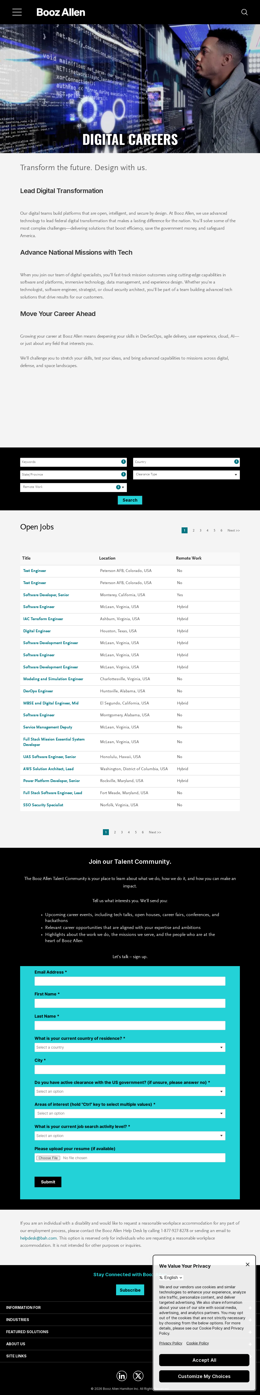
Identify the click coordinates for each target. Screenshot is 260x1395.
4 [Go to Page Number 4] (207, 531)
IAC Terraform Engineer (43, 619)
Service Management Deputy (47, 727)
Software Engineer (38, 607)
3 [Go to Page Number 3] (200, 531)
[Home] (61, 12)
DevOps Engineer (38, 691)
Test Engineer (34, 571)
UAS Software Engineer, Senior (49, 757)
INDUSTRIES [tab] (17, 1319)
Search (130, 500)
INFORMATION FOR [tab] (23, 1307)
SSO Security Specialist (43, 805)
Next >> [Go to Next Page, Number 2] (234, 531)
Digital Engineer (37, 631)
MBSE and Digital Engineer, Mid (51, 703)
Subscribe (130, 1290)
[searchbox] (147, 475)
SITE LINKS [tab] (16, 1356)
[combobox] (73, 462)
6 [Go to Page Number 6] (221, 531)
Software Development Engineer (50, 643)
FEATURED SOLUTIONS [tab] (27, 1332)
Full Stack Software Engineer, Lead (52, 793)
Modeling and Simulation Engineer (53, 679)
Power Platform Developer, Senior (51, 781)
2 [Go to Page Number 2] (193, 531)
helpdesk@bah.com (38, 1238)
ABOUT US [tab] (15, 1344)
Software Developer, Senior (46, 595)
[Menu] (17, 12)
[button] (244, 12)
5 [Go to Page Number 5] (214, 531)
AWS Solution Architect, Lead (48, 769)
